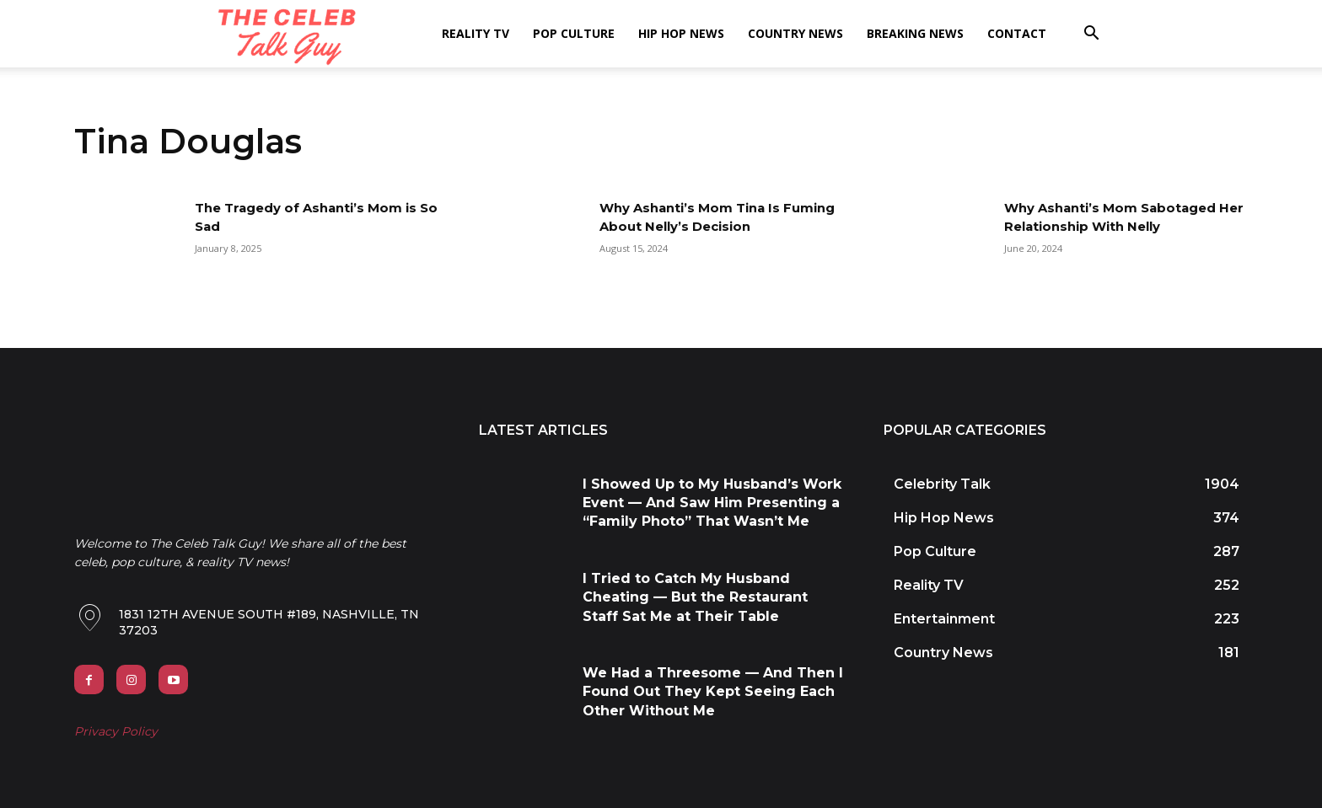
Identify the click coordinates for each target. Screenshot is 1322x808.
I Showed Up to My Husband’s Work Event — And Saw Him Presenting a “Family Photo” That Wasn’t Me (712, 503)
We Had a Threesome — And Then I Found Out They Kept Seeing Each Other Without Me (713, 692)
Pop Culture (574, 33)
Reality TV (475, 33)
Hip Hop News (681, 33)
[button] (1091, 35)
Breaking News (915, 33)
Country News (795, 33)
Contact (1016, 33)
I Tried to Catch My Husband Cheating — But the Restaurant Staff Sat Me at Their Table (695, 597)
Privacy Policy (116, 731)
